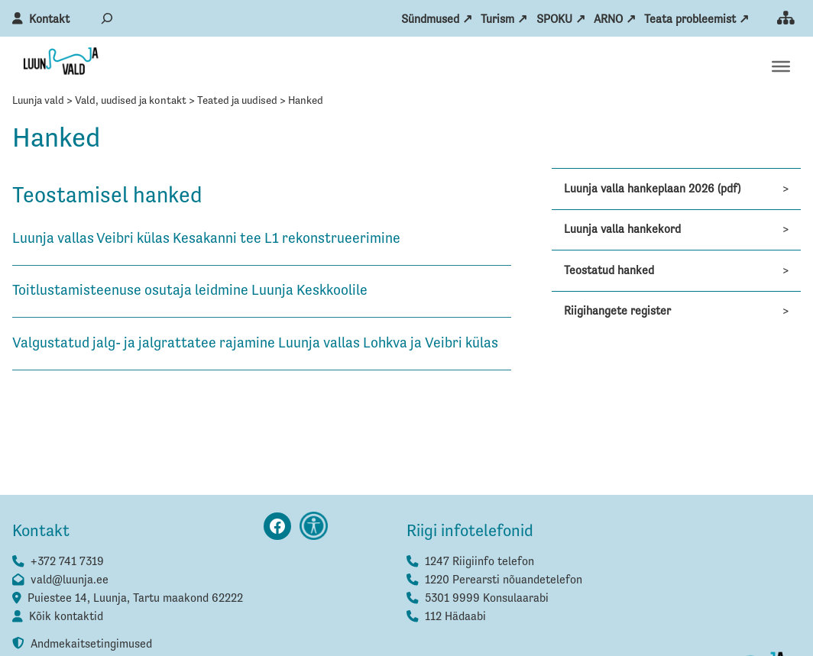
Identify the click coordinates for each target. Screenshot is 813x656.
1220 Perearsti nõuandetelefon (503, 580)
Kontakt (49, 19)
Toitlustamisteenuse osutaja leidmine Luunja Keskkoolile (191, 290)
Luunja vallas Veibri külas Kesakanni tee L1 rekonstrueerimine (206, 238)
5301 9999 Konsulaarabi (487, 598)
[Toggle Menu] (781, 66)
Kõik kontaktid (66, 616)
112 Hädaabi (455, 616)
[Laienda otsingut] (107, 18)
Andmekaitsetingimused (91, 644)
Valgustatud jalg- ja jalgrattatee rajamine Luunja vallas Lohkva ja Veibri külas (256, 343)
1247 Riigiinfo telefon (479, 561)
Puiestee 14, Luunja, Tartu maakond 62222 (135, 598)
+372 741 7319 (67, 561)
